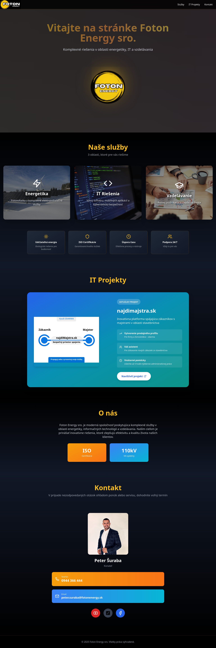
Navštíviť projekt (133, 376)
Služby (181, 4)
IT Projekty (194, 4)
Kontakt (208, 4)
